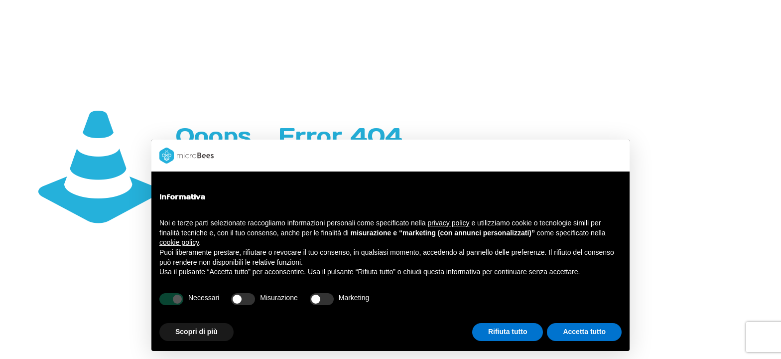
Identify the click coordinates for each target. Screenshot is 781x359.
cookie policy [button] (179, 242)
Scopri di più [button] (196, 332)
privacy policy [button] (449, 223)
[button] (617, 156)
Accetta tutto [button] (584, 332)
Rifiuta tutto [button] (507, 332)
